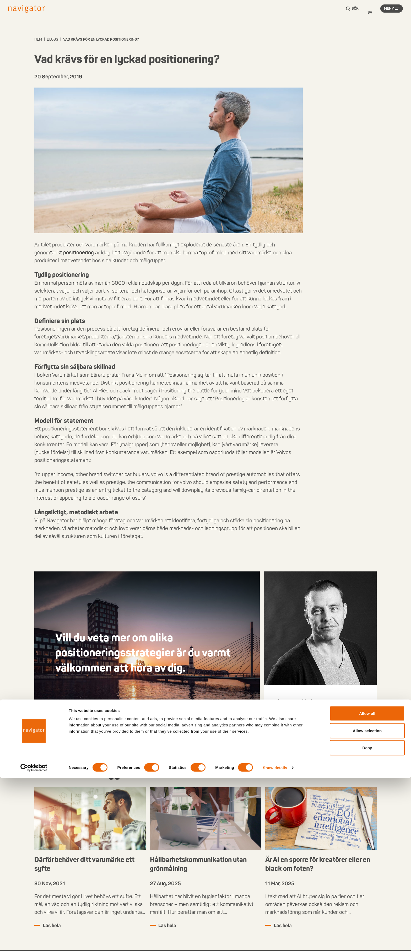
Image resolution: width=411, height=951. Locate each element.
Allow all (367, 886)
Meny (389, 12)
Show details (275, 940)
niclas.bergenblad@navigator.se (306, 725)
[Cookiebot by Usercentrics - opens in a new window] (34, 941)
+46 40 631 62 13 (291, 717)
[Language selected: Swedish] (370, 13)
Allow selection (367, 903)
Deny (367, 920)
